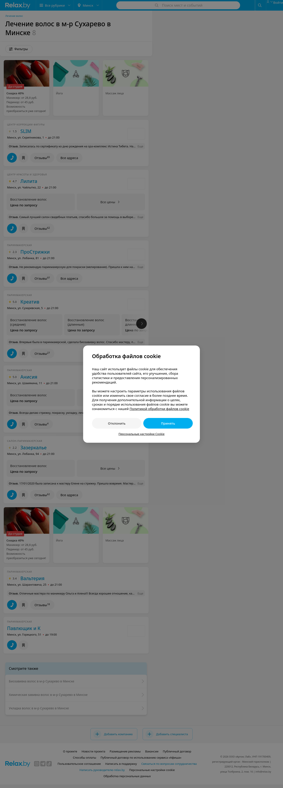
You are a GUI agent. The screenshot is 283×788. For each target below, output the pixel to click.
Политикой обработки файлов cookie (159, 408)
